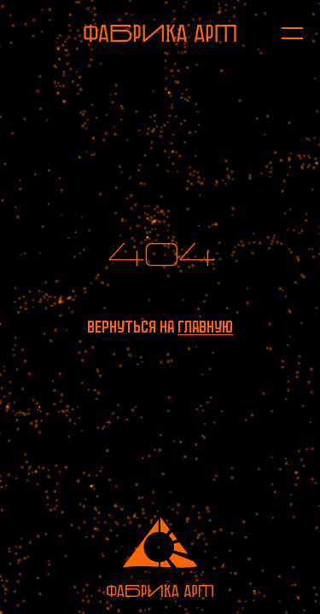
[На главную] (160, 33)
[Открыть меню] (284, 33)
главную (205, 327)
